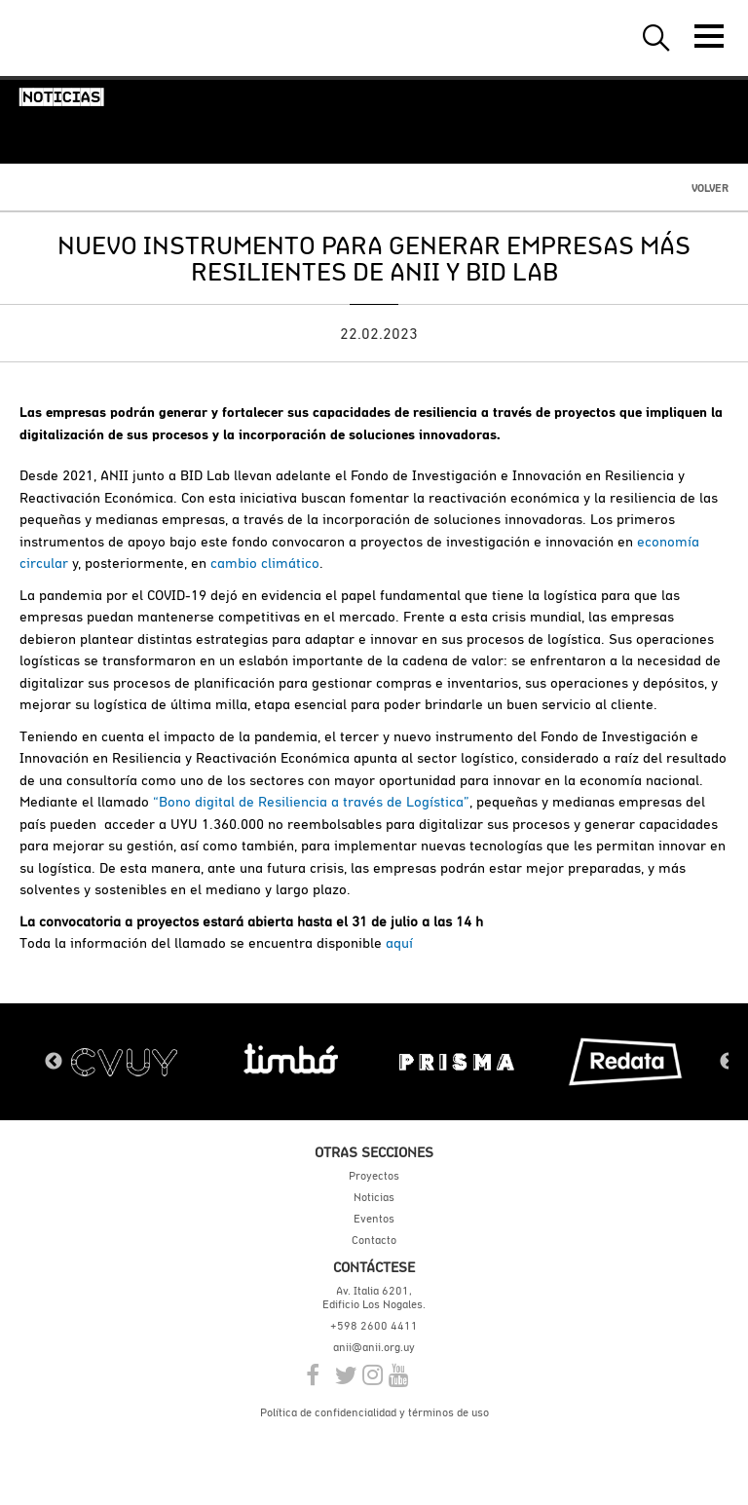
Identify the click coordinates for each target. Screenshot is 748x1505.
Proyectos (374, 1176)
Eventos (374, 1218)
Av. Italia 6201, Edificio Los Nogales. (374, 1297)
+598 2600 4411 (374, 1326)
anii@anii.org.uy (374, 1347)
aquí (399, 942)
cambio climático (264, 562)
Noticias (374, 1197)
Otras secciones (374, 1152)
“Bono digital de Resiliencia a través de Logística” (311, 801)
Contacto (374, 1240)
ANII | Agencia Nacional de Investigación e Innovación (107, 38)
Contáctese (374, 1267)
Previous (53, 1062)
